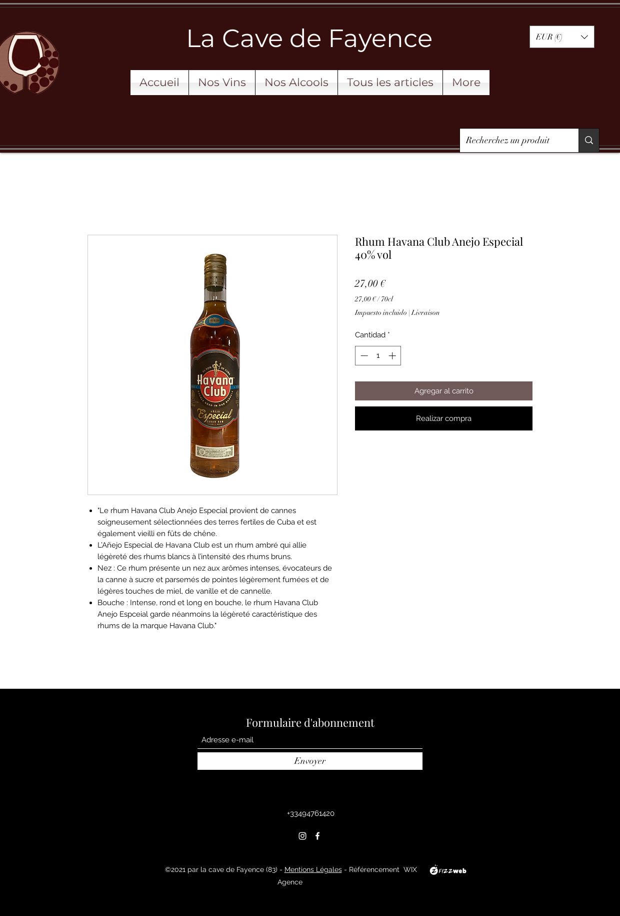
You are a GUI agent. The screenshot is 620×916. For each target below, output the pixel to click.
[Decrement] (363, 355)
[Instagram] (303, 836)
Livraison (426, 312)
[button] (562, 37)
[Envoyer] (310, 761)
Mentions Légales (313, 869)
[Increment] (393, 355)
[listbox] (562, 37)
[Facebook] (317, 836)
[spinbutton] (378, 355)
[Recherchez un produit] (512, 141)
